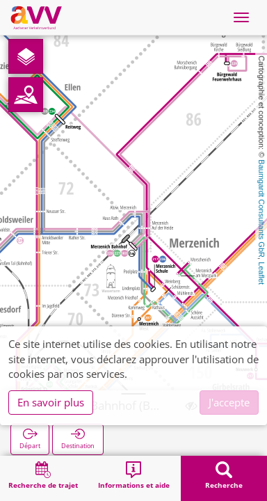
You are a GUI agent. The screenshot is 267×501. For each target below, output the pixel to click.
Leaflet (261, 273)
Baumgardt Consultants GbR (261, 208)
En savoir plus (50, 402)
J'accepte (229, 402)
